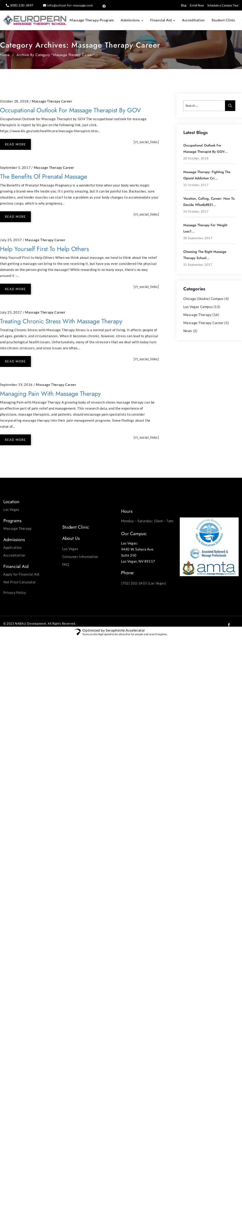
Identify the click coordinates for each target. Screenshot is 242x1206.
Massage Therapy (197, 315)
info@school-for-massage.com (70, 5)
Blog (183, 5)
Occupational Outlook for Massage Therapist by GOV (70, 110)
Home (4, 54)
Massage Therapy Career (52, 101)
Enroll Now (197, 5)
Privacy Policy (14, 592)
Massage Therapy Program (92, 20)
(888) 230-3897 (21, 5)
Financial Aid (161, 20)
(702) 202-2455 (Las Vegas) (144, 583)
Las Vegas (11, 509)
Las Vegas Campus (198, 307)
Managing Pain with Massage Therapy (50, 393)
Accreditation (193, 20)
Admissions (130, 20)
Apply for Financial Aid (21, 574)
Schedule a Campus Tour (223, 5)
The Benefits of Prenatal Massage (43, 176)
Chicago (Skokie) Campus (203, 299)
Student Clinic (223, 20)
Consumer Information (80, 557)
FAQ (65, 564)
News (187, 331)
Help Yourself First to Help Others (44, 248)
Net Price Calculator (19, 582)
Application (12, 547)
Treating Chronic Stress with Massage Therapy (61, 321)
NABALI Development (30, 623)
